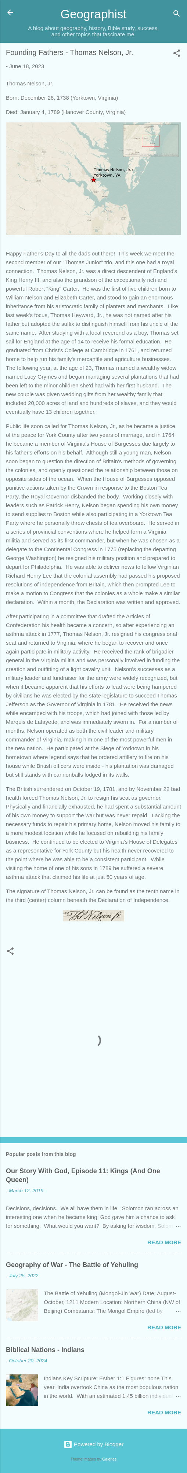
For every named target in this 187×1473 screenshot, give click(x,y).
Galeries (109, 1459)
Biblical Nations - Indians (45, 1350)
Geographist (93, 14)
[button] (176, 54)
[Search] (176, 15)
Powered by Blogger (93, 1444)
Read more (164, 1242)
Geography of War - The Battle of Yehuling (72, 1264)
